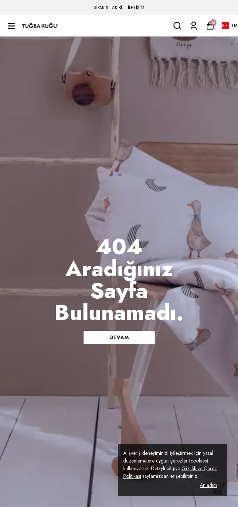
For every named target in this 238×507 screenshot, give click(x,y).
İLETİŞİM (136, 7)
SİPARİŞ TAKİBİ (108, 7)
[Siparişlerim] (193, 25)
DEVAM (119, 337)
